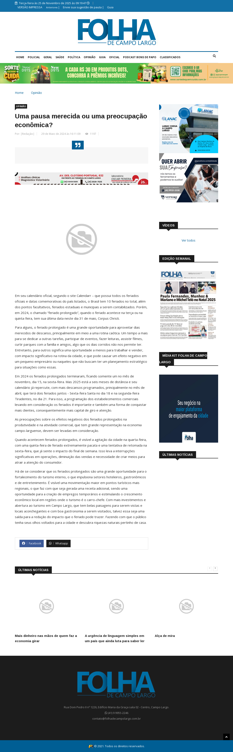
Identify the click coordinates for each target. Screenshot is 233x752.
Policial (34, 57)
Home (20, 57)
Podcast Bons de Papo (139, 57)
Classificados (170, 57)
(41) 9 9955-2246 (116, 713)
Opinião (90, 57)
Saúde (60, 57)
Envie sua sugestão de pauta (82, 7)
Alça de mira (165, 636)
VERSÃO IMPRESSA (30, 7)
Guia (110, 7)
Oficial (114, 57)
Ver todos (188, 240)
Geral (47, 57)
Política (74, 57)
